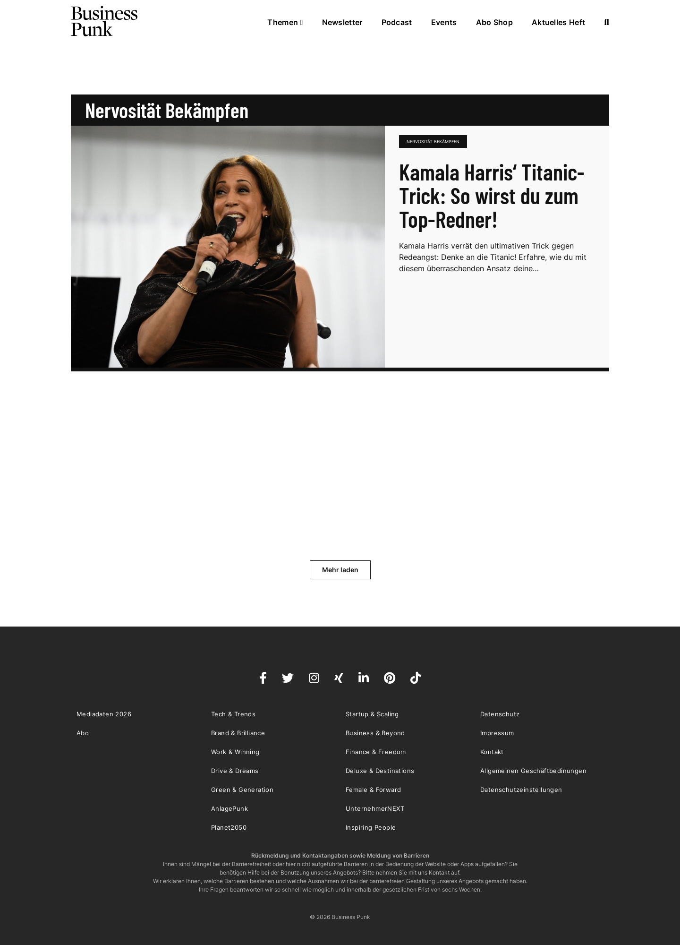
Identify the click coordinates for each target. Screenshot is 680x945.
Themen (285, 22)
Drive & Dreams (235, 770)
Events (444, 22)
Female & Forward (373, 789)
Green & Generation (242, 789)
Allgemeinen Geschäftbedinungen (533, 770)
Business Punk (105, 21)
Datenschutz (499, 714)
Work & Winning (235, 752)
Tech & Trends (233, 714)
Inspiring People (371, 827)
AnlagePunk (229, 808)
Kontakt (492, 752)
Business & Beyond (375, 733)
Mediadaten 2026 (103, 714)
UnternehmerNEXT (375, 808)
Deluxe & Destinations (380, 770)
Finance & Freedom (376, 752)
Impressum (497, 733)
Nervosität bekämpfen (433, 141)
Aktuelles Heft (558, 22)
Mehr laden (340, 570)
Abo (82, 733)
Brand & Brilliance (238, 733)
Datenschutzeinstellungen (521, 789)
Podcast (397, 22)
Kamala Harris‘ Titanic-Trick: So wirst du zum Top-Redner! (492, 195)
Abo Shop (494, 22)
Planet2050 (228, 827)
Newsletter (342, 22)
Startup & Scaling (372, 714)
